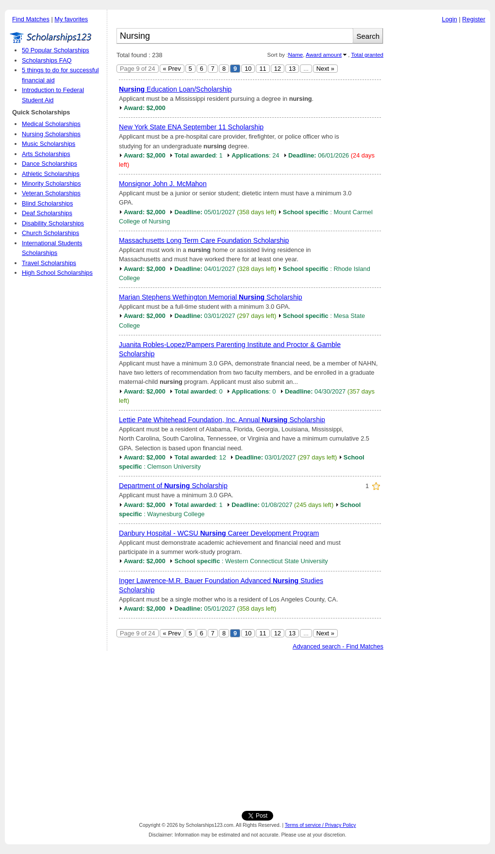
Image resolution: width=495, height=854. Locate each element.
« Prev (172, 68)
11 (262, 68)
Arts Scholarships (46, 154)
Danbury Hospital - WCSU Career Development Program (219, 533)
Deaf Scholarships (47, 213)
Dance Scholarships (49, 163)
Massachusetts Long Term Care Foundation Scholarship (204, 240)
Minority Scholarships (51, 183)
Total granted (367, 55)
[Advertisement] (247, 728)
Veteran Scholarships (51, 193)
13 (292, 68)
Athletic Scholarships (51, 173)
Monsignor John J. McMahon (163, 184)
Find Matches (31, 19)
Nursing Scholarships (51, 134)
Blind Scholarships (47, 203)
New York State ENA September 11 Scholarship (191, 127)
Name (295, 55)
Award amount (324, 55)
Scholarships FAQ (46, 60)
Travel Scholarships (49, 263)
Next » (325, 68)
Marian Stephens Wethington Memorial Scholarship (210, 297)
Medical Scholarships (51, 123)
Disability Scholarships (53, 223)
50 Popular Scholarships (55, 50)
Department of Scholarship (173, 486)
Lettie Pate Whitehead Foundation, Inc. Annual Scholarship (222, 420)
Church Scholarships (50, 233)
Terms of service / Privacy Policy (320, 825)
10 (248, 68)
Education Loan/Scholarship (175, 89)
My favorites (71, 19)
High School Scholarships (57, 272)
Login (449, 19)
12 (277, 68)
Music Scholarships (48, 143)
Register (473, 19)
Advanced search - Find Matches (338, 646)
